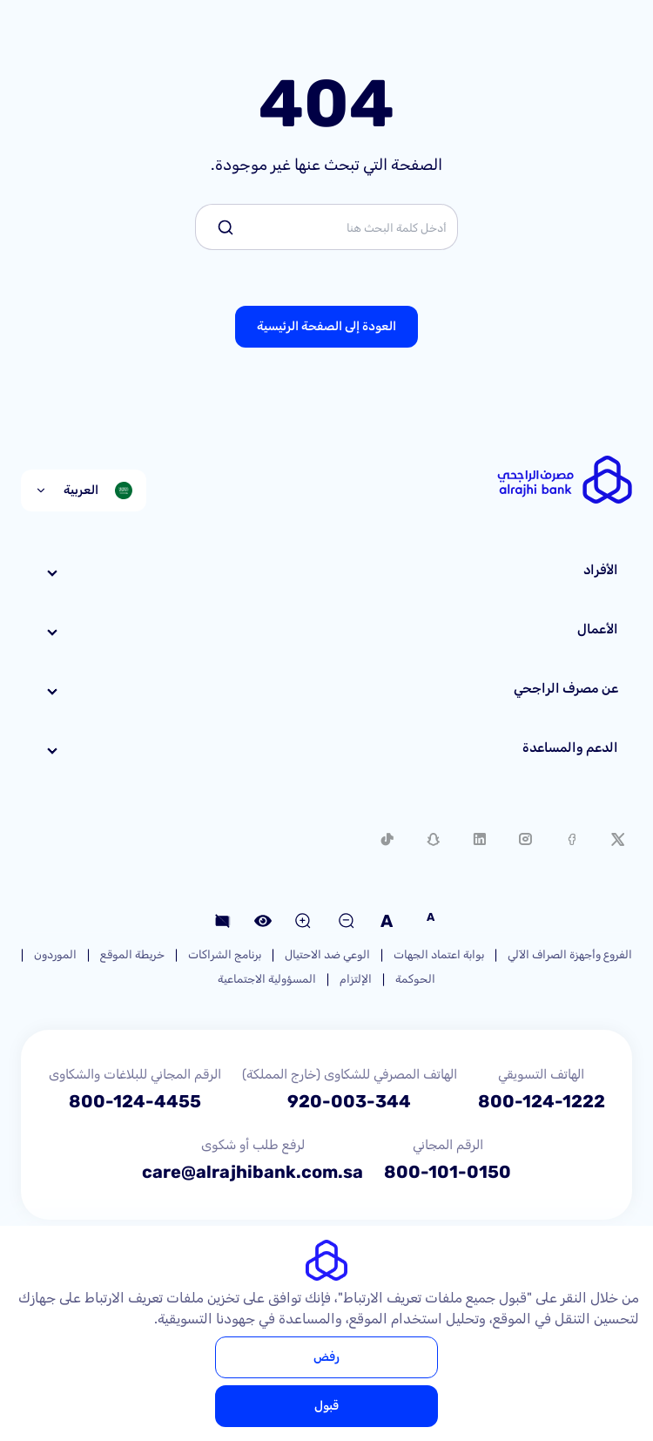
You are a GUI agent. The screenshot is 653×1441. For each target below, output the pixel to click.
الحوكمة (415, 978)
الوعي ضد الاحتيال (327, 954)
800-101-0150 (447, 1171)
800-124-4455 (135, 1101)
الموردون (55, 954)
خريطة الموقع (132, 954)
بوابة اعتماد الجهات (439, 954)
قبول (326, 1405)
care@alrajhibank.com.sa (252, 1171)
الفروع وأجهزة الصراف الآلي (570, 954)
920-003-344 (349, 1101)
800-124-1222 (541, 1101)
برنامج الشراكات (224, 954)
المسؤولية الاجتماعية (267, 978)
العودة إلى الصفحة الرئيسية (326, 326)
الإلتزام (356, 978)
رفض (326, 1357)
